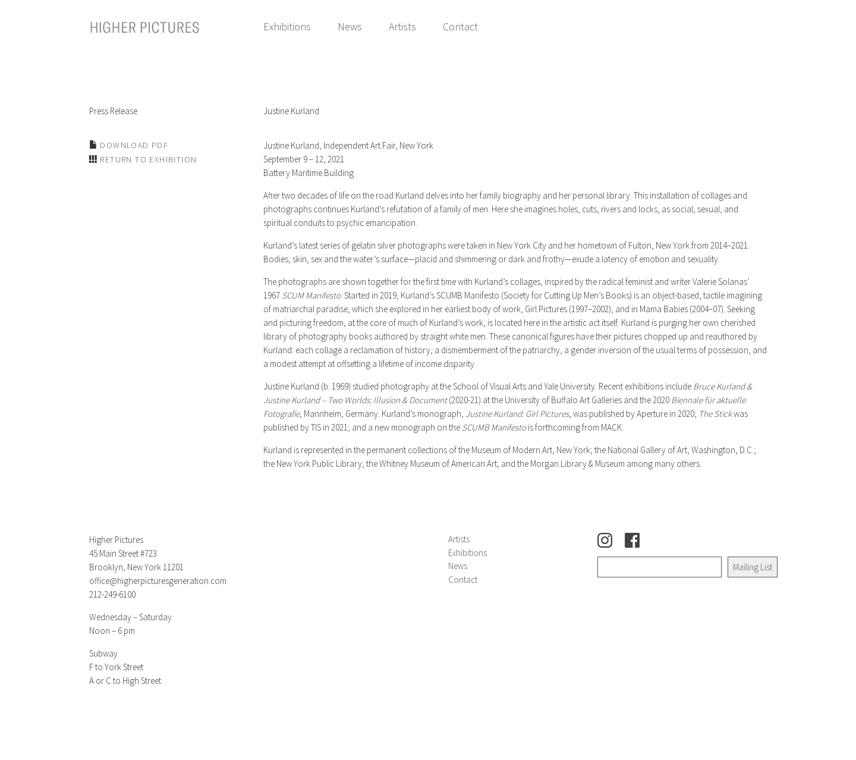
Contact (460, 26)
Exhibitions (287, 26)
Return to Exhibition (147, 159)
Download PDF (132, 145)
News (350, 26)
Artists (402, 26)
